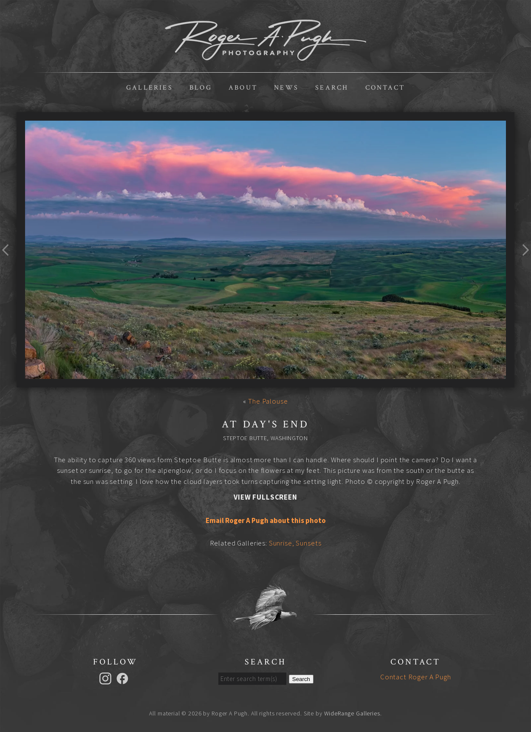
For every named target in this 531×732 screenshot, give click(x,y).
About (243, 87)
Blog (200, 87)
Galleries (149, 87)
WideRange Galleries (352, 713)
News (286, 87)
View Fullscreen (265, 497)
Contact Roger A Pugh (415, 676)
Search (331, 87)
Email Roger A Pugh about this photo (266, 520)
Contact (385, 87)
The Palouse (268, 401)
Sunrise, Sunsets (295, 543)
